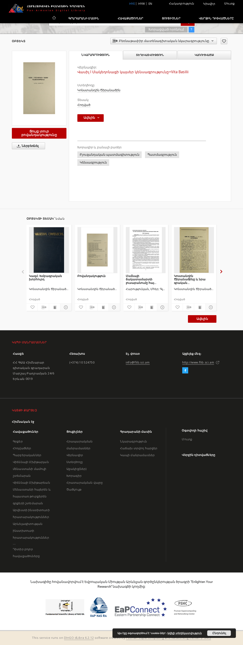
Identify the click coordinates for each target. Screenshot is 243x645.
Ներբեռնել (27, 146)
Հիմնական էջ (23, 422)
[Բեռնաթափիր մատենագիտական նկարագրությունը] (43, 307)
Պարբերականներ (27, 455)
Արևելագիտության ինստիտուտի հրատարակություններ (31, 531)
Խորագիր (74, 476)
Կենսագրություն (93, 162)
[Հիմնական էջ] (53, 18)
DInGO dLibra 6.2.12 (79, 638)
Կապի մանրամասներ (137, 455)
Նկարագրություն (133, 441)
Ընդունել (219, 633)
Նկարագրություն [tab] (95, 55)
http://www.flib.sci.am (198, 362)
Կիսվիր (209, 4)
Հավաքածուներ (130, 18)
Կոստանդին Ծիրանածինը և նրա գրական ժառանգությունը (190, 279)
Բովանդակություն (91, 276)
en (150, 3)
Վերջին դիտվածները (216, 18)
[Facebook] (185, 370)
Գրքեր (18, 441)
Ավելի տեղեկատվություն (184, 633)
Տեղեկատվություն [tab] (150, 55)
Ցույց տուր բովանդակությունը (39, 133)
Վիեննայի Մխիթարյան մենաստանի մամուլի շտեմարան (31, 469)
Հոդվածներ (22, 448)
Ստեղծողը (74, 462)
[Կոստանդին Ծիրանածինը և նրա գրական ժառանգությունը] (194, 250)
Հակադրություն (181, 3)
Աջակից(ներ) (76, 469)
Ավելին (202, 319)
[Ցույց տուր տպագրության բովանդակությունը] (54, 307)
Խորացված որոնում (166, 29)
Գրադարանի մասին (83, 18)
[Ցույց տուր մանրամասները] (65, 307)
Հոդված (83, 105)
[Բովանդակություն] (97, 250)
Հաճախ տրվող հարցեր (139, 448)
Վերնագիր (74, 455)
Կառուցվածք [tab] (204, 55)
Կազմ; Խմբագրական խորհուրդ (45, 277)
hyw (141, 3)
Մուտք (229, 3)
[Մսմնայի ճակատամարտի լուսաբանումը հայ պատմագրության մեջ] (146, 250)
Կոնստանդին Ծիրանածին (98, 90)
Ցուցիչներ (171, 18)
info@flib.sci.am (138, 362)
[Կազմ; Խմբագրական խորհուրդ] (49, 250)
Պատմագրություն (162, 155)
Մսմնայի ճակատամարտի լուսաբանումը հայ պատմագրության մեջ (143, 279)
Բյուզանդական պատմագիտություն (109, 155)
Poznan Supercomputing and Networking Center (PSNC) (168, 638)
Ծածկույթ (73, 489)
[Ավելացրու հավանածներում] (224, 41)
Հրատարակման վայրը (84, 483)
